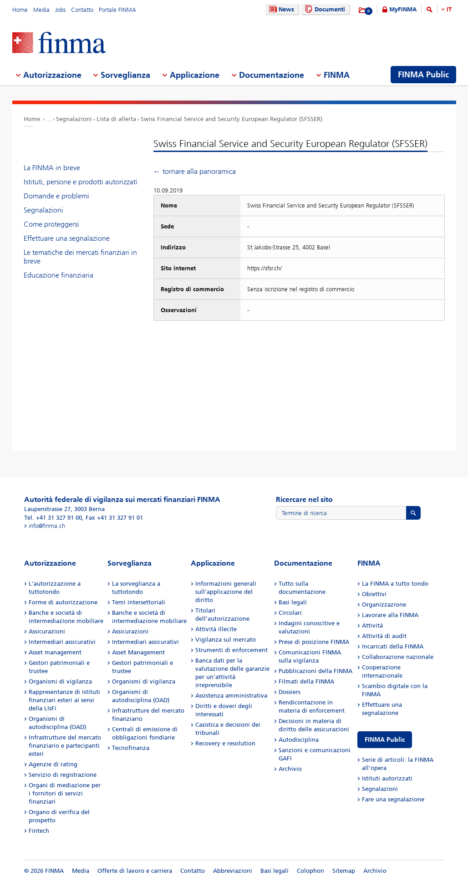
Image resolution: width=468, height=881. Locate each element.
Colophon (310, 870)
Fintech (39, 830)
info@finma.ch (47, 525)
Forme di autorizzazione (63, 602)
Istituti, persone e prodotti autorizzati (80, 181)
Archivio (290, 768)
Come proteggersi (51, 224)
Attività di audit (384, 636)
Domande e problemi (56, 196)
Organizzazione (384, 604)
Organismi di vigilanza (60, 681)
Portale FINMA (117, 9)
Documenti (324, 9)
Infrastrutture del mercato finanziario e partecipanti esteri (65, 745)
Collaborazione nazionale (397, 656)
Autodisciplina (299, 739)
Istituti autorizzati (387, 778)
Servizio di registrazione (63, 774)
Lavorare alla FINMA (390, 615)
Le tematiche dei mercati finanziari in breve (80, 256)
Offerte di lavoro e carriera (134, 870)
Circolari (290, 612)
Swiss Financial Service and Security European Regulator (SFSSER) (231, 119)
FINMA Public (385, 740)
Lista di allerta (116, 119)
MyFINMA (403, 9)
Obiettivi (374, 594)
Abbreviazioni (232, 870)
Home (20, 9)
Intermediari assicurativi (62, 641)
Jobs (60, 9)
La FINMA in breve (52, 167)
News (280, 9)
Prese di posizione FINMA (314, 641)
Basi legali (293, 602)
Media (41, 9)
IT (449, 9)
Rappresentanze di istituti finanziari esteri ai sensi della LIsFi (64, 700)
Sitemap (343, 870)
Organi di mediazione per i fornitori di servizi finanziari (65, 793)
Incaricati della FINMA (392, 646)
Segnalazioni (74, 119)
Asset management (55, 652)
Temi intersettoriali (138, 602)
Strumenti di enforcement (231, 650)
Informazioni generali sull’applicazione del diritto (225, 591)
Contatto (82, 9)
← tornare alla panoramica (194, 171)
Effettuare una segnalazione (67, 238)
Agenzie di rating (53, 764)
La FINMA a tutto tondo (395, 583)
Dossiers (289, 692)
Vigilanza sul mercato (225, 639)
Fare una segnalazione (393, 799)
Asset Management (138, 652)
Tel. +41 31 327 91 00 (53, 517)
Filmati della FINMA (306, 681)
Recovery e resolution (225, 743)
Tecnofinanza (130, 747)
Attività (372, 625)
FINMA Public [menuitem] (423, 75)
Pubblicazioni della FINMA (315, 671)
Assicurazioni (47, 631)
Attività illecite (216, 629)
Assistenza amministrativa (231, 695)
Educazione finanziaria (58, 275)
